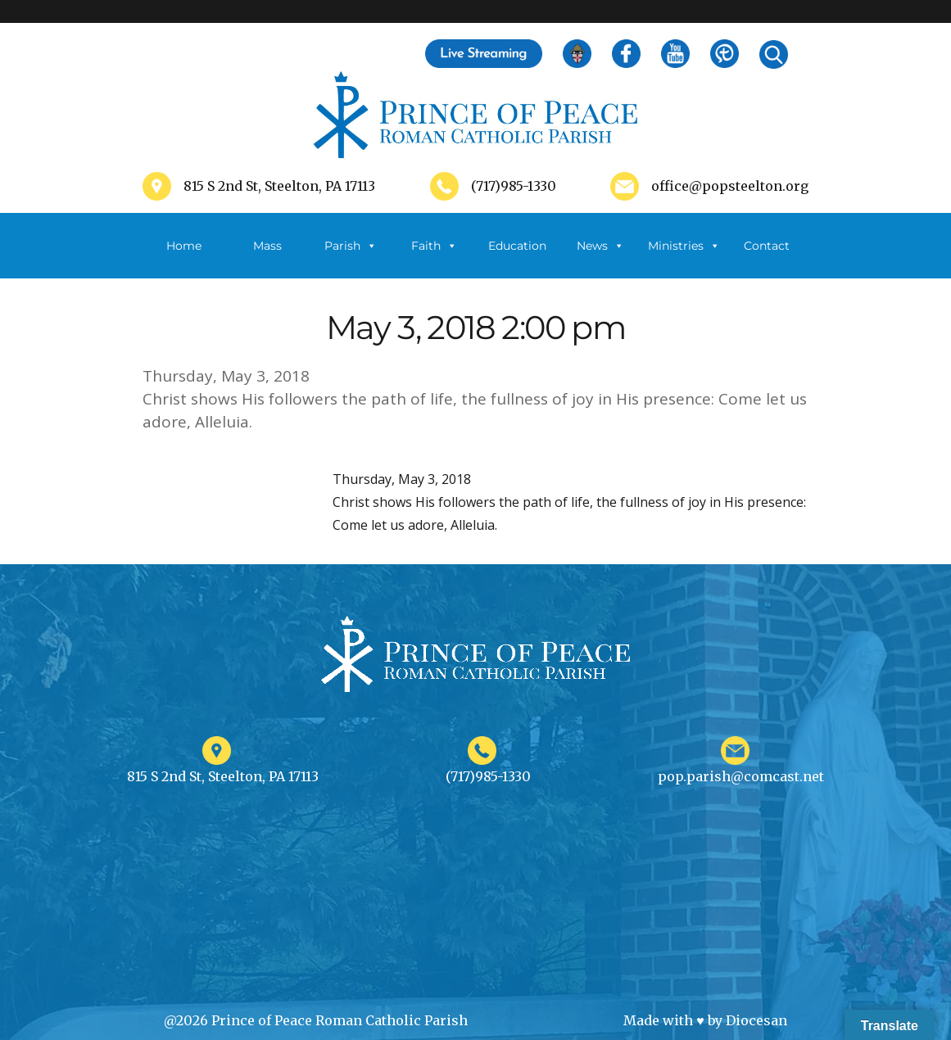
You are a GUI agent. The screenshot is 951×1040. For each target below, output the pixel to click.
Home (184, 245)
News (600, 245)
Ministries (684, 245)
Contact (767, 245)
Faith (434, 245)
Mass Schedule (267, 258)
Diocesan (756, 1020)
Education (517, 245)
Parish (350, 245)
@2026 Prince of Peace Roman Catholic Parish (316, 1020)
